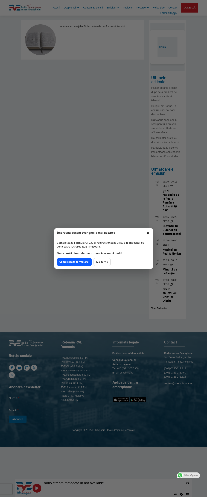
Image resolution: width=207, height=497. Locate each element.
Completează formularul (74, 261)
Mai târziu (102, 262)
